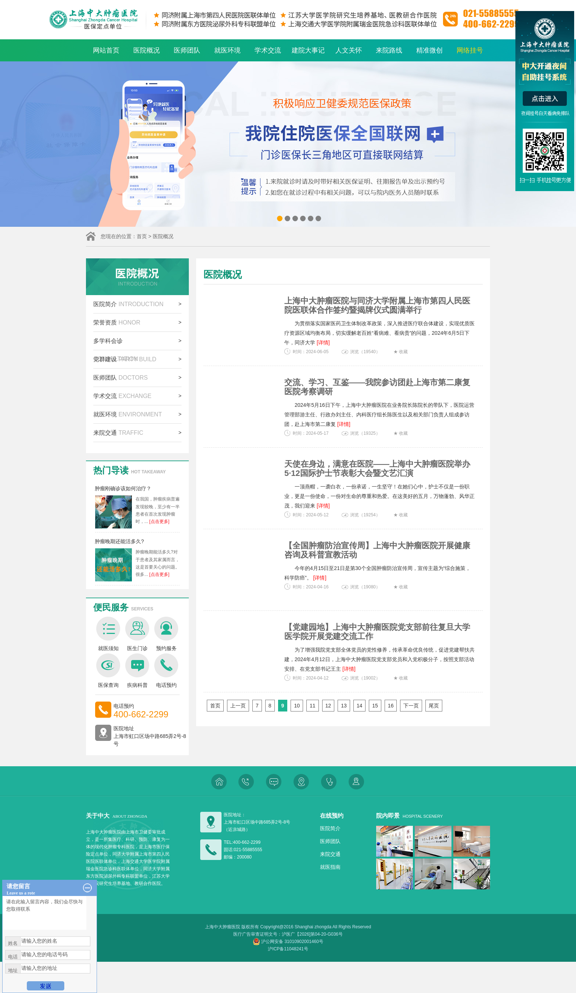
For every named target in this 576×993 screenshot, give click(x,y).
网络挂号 (470, 50)
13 (344, 706)
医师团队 (187, 50)
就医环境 (227, 50)
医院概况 (146, 50)
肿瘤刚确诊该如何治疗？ (123, 488)
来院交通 (118, 433)
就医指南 (330, 867)
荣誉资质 (116, 322)
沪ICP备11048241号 (288, 948)
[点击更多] (158, 521)
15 (375, 706)
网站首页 (106, 50)
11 (313, 706)
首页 (142, 236)
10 (297, 706)
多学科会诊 (115, 344)
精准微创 (429, 50)
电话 (13, 957)
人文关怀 (348, 50)
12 (328, 706)
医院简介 (128, 304)
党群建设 (124, 359)
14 (360, 706)
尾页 (434, 706)
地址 (13, 970)
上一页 (238, 706)
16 (391, 706)
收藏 (403, 351)
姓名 (13, 943)
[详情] (323, 342)
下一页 (411, 706)
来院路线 (389, 50)
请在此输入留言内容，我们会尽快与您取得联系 (44, 913)
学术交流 (268, 50)
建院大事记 (308, 50)
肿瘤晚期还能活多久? (119, 541)
